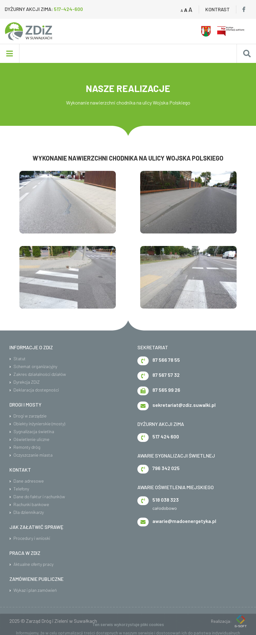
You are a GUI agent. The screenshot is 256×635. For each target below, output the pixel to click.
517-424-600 (68, 9)
